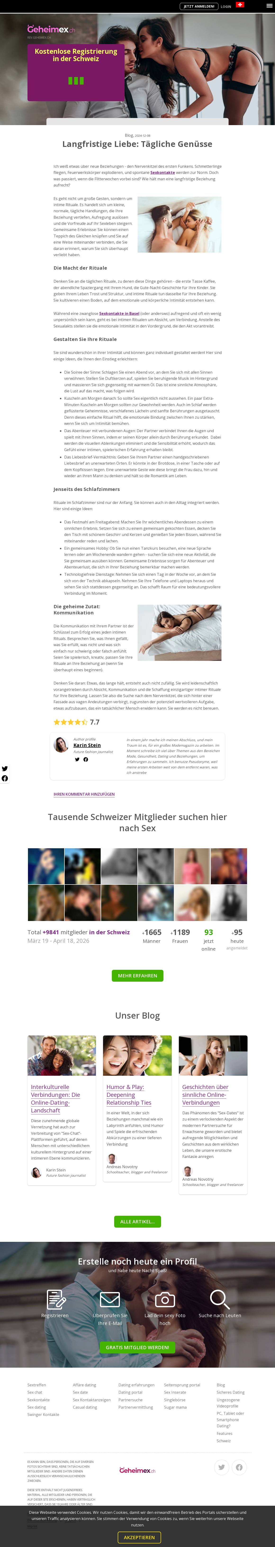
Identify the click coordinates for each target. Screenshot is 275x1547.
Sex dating (36, 1407)
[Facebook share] (4, 778)
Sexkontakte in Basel (119, 313)
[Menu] (269, 5)
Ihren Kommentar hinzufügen (84, 794)
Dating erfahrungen (136, 1385)
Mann (59, 87)
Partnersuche (130, 1399)
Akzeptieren (139, 1537)
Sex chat (34, 1392)
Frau (93, 87)
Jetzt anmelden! (199, 6)
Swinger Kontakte (43, 1414)
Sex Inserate (175, 1392)
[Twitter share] (4, 769)
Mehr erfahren (137, 975)
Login (226, 6)
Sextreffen (36, 1385)
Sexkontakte (38, 1399)
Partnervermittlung (135, 1407)
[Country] (240, 4)
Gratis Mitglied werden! (137, 1347)
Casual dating (85, 1407)
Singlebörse (174, 1399)
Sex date (80, 1392)
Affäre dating (84, 1385)
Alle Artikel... (137, 1221)
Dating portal (130, 1392)
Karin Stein (87, 745)
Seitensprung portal (182, 1385)
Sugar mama (175, 1407)
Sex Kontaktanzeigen (92, 1399)
